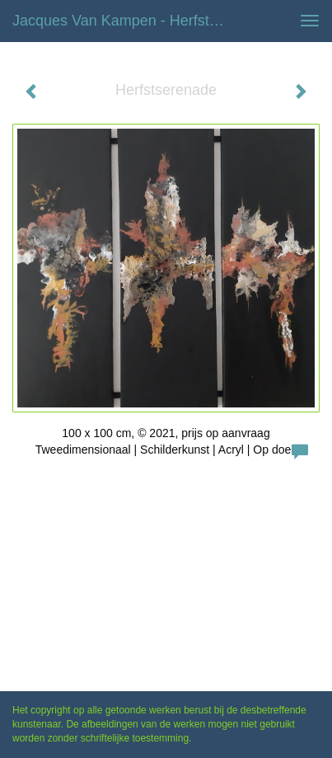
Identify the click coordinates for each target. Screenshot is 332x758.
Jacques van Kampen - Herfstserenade (126, 20)
